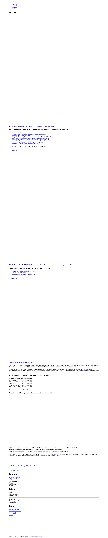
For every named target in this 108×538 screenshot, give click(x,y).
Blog (13, 8)
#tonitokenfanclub (13, 146)
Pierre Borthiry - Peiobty (24, 465)
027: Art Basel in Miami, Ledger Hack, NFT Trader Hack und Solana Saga (31, 126)
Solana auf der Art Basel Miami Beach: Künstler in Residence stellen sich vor (30, 138)
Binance (47, 447)
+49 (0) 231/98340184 (14, 479)
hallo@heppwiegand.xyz (15, 477)
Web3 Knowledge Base (14, 509)
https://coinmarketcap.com (17, 389)
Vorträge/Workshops (19, 6)
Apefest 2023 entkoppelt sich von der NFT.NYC (23, 271)
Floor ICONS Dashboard (15, 511)
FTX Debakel (70, 366)
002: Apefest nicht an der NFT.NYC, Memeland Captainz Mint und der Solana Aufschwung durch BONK (40, 265)
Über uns (15, 4)
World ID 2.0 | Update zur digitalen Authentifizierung (25, 143)
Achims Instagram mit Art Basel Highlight (22, 135)
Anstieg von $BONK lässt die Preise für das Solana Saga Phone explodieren (30, 139)
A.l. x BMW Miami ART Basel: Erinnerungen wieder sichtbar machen (29, 134)
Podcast (14, 7)
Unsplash (32, 465)
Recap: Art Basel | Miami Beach (19, 132)
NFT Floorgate (12, 513)
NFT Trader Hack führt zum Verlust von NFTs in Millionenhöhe (27, 142)
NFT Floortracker (13, 512)
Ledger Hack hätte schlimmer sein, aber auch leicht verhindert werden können (31, 141)
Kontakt (58, 455)
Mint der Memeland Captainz (19, 272)
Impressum (32, 536)
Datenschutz (39, 536)
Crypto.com (84, 369)
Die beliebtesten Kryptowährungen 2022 (21, 362)
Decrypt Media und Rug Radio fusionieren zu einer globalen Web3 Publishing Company (33, 136)
